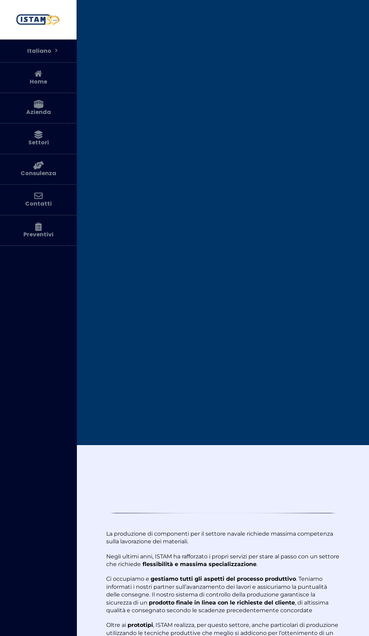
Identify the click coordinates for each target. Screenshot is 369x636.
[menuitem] (38, 51)
